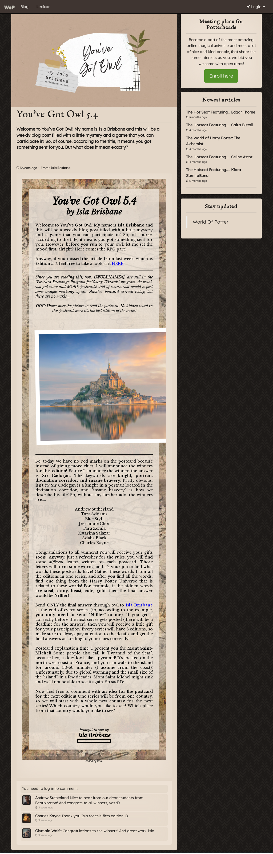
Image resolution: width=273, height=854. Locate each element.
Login (256, 6)
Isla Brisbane (60, 168)
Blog (25, 6)
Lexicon (43, 6)
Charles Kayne (48, 815)
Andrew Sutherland (52, 797)
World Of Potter (210, 222)
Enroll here (221, 76)
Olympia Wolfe (48, 830)
